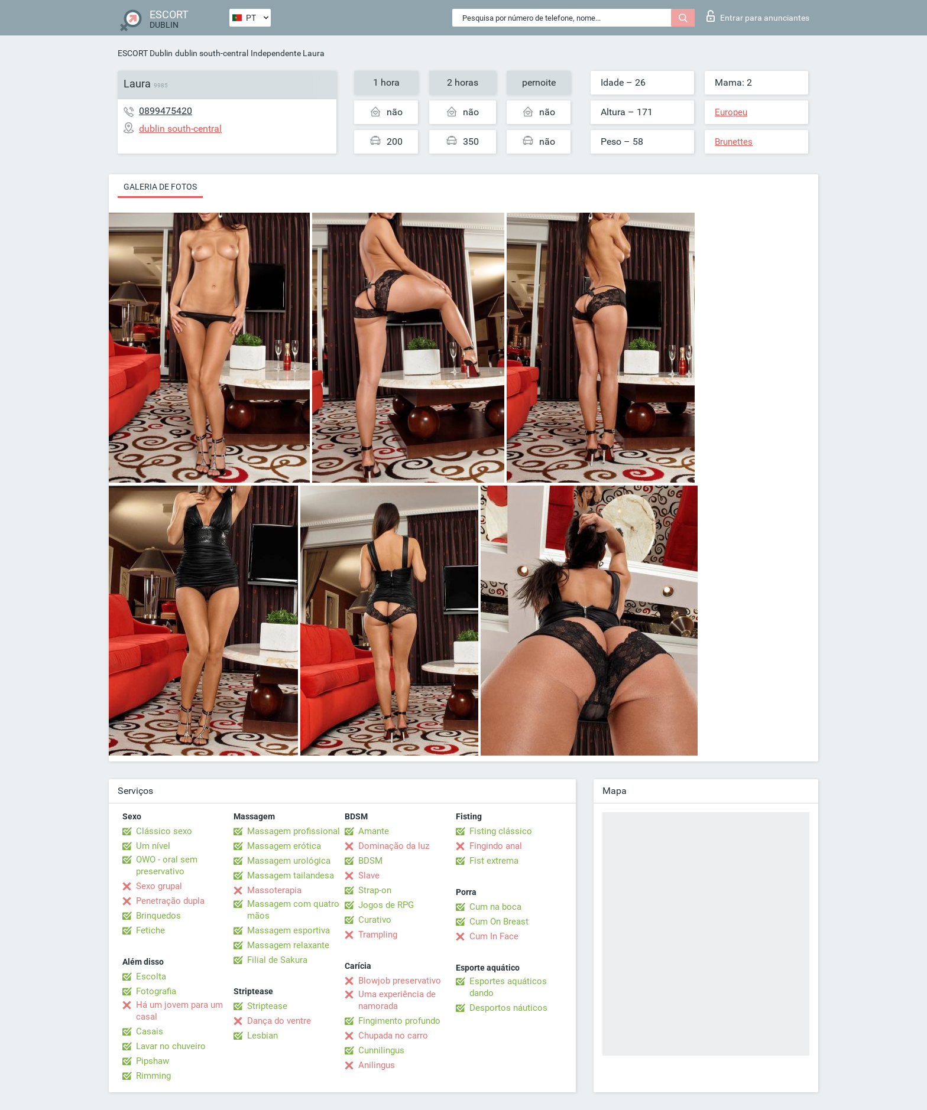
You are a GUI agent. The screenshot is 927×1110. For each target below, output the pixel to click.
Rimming (153, 1075)
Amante (373, 831)
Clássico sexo (164, 831)
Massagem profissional (293, 831)
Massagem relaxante (288, 945)
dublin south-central (211, 53)
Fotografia (156, 991)
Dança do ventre (279, 1020)
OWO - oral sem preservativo (166, 865)
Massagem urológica (288, 860)
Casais (149, 1031)
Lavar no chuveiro (171, 1046)
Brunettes (734, 141)
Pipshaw (152, 1061)
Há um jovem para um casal (179, 1011)
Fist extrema (493, 860)
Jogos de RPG (386, 905)
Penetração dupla (170, 901)
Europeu (731, 112)
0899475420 (165, 110)
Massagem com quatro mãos (293, 910)
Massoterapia (274, 890)
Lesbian (262, 1035)
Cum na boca (495, 906)
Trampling (377, 934)
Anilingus (376, 1065)
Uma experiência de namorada (397, 1000)
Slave (369, 875)
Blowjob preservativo (399, 980)
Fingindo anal (495, 846)
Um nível (153, 846)
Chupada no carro (393, 1035)
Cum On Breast (499, 921)
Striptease (267, 1006)
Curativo (374, 919)
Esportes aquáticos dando (508, 987)
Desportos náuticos (508, 1007)
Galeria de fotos (160, 186)
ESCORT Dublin (145, 53)
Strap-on (374, 890)
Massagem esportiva (288, 930)
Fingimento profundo (399, 1020)
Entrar (757, 15)
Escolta (151, 976)
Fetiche (150, 930)
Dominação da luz (393, 846)
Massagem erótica (284, 846)
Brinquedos (158, 915)
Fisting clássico (500, 831)
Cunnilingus (381, 1050)
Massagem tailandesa (290, 875)
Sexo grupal (159, 886)
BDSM (370, 860)
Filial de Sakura (277, 960)
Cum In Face (493, 936)
